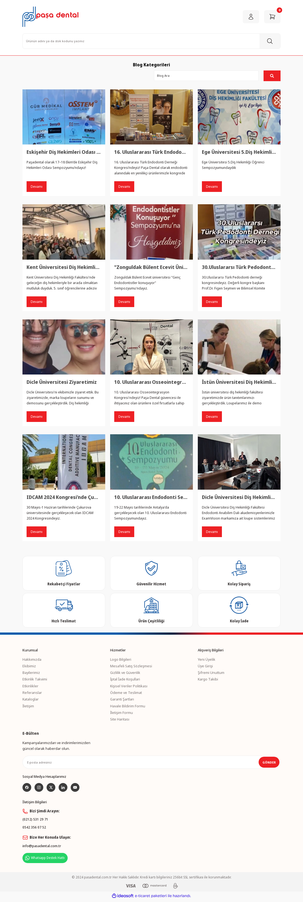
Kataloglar (30, 700)
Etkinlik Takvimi (34, 680)
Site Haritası (119, 720)
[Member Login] (251, 16)
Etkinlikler (30, 687)
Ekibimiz (29, 667)
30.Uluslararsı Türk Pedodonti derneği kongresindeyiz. (239, 267)
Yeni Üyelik (206, 660)
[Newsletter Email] (151, 763)
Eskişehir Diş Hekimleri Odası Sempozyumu (64, 152)
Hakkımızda (31, 660)
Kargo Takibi (208, 680)
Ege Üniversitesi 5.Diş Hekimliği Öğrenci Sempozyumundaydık (239, 152)
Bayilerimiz (31, 673)
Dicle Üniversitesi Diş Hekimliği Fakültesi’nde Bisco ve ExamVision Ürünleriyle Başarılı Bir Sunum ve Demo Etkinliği (239, 498)
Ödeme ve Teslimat (126, 693)
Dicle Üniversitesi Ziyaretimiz (62, 382)
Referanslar (32, 693)
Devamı (37, 186)
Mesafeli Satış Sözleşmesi (131, 667)
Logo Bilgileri (120, 660)
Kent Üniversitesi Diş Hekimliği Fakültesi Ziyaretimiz (64, 267)
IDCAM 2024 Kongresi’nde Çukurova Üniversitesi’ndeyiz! (64, 498)
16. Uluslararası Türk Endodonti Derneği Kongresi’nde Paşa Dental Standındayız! (151, 152)
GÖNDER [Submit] (269, 763)
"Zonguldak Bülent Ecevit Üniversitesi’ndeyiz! (151, 267)
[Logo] (50, 17)
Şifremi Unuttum (211, 673)
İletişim (28, 707)
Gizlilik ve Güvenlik (125, 673)
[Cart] (272, 16)
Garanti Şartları (122, 700)
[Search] (151, 41)
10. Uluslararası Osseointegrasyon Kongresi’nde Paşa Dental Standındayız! (151, 382)
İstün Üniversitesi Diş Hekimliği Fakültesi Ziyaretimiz (239, 382)
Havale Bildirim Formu (127, 707)
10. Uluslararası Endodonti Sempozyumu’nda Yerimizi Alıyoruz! (151, 498)
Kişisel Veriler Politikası (128, 687)
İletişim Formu (121, 713)
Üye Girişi (205, 667)
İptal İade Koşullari (125, 680)
